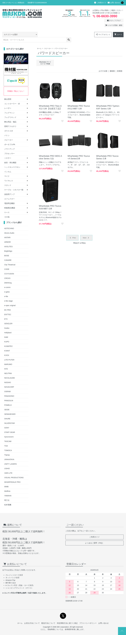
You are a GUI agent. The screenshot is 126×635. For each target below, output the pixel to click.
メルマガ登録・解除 (113, 25)
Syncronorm (9, 431)
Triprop (7, 449)
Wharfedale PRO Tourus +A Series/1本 (79, 151)
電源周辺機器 (9, 198)
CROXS (7, 273)
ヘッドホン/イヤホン (12, 162)
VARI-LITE (8, 468)
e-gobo (7, 286)
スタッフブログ (114, 20)
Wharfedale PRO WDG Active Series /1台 (50, 151)
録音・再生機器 (10, 157)
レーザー (7, 103)
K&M (6, 332)
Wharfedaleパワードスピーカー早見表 (45, 57)
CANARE (7, 255)
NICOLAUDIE (9, 372)
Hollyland (7, 327)
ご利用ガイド (100, 3)
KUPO (6, 336)
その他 (6, 211)
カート (118, 34)
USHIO (7, 463)
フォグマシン (9, 107)
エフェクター (9, 193)
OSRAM (7, 386)
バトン (6, 130)
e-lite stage (8, 295)
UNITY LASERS (10, 458)
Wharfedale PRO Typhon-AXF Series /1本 (108, 101)
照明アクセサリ (10, 121)
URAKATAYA (9, 454)
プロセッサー (9, 148)
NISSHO (7, 377)
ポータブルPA (9, 139)
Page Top (122, 631)
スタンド (7, 180)
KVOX (6, 350)
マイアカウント (103, 34)
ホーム (39, 43)
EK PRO (7, 304)
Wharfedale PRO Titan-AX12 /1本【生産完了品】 (50, 101)
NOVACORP (9, 381)
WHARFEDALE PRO (12, 477)
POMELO (8, 400)
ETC (6, 314)
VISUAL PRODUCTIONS (14, 472)
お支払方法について (32, 618)
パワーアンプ (9, 143)
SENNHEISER (10, 409)
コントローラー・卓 (12, 98)
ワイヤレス (8, 175)
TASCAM (7, 436)
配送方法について (48, 618)
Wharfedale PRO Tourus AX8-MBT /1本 (50, 201)
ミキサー (7, 153)
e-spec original (10, 300)
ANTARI (7, 232)
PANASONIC (9, 391)
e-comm (7, 282)
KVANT (7, 345)
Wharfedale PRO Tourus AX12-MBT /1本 (79, 101)
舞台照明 (7, 94)
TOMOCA (8, 445)
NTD (6, 363)
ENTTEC (7, 309)
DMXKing (8, 277)
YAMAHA (7, 490)
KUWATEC (8, 341)
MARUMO (8, 359)
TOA (6, 440)
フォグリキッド (10, 112)
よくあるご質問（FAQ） (94, 537)
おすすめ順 (103, 66)
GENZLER (8, 318)
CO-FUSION (9, 268)
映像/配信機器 (9, 202)
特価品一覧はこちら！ (16, 86)
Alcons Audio (9, 227)
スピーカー (48, 43)
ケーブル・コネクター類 (13, 184)
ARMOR (7, 236)
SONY (6, 422)
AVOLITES (8, 241)
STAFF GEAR (9, 427)
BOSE (6, 250)
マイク (6, 171)
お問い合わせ (114, 3)
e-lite (6, 291)
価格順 (112, 66)
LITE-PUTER (9, 354)
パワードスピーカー (61, 43)
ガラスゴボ (8, 125)
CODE (6, 264)
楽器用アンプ (9, 189)
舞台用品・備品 (10, 116)
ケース (6, 207)
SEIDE (6, 404)
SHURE (7, 413)
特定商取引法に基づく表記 (67, 618)
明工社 (6, 495)
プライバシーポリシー (88, 618)
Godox (6, 323)
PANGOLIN (8, 395)
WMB (6, 481)
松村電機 (7, 499)
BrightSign (8, 246)
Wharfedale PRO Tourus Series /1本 (107, 151)
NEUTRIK (8, 368)
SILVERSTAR (9, 418)
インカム (7, 166)
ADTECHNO (9, 223)
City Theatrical (9, 259)
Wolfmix (7, 486)
